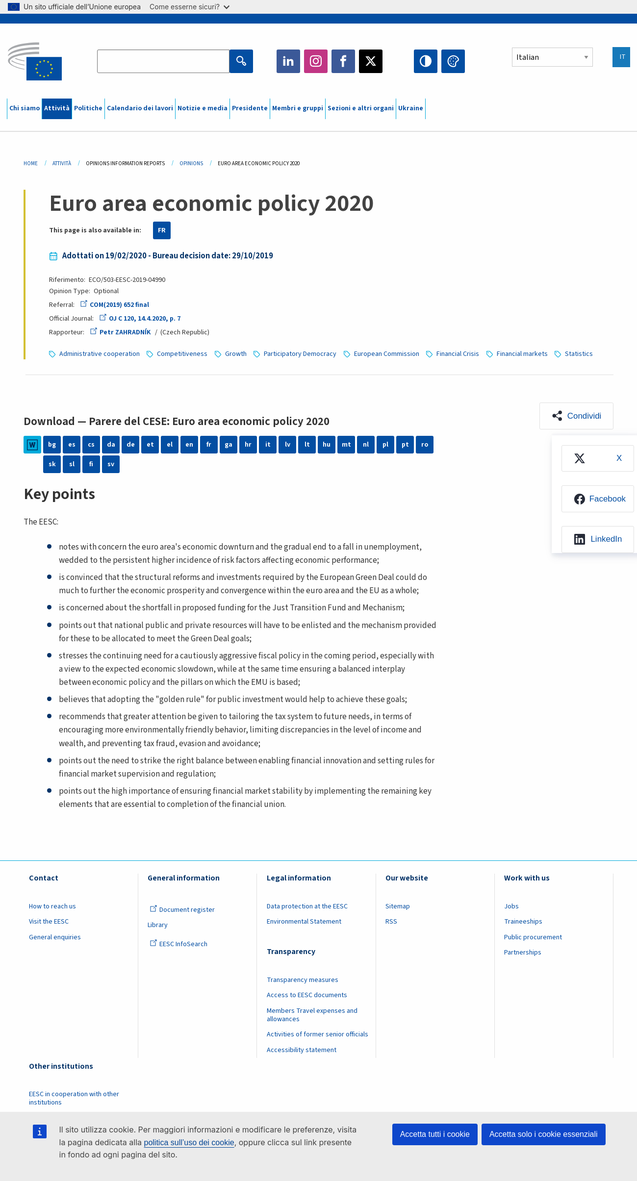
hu (327, 445)
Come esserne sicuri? (189, 6)
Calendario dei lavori (140, 108)
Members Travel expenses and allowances (312, 1015)
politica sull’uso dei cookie (189, 1142)
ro (424, 445)
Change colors (453, 61)
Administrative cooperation (99, 354)
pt (405, 445)
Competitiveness (182, 354)
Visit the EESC (49, 922)
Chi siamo (24, 108)
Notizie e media (203, 108)
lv (287, 445)
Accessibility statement (301, 1050)
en (189, 445)
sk (52, 464)
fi (91, 464)
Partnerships (522, 952)
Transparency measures (302, 980)
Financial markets (522, 354)
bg (52, 445)
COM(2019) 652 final (114, 305)
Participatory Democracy (300, 354)
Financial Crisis (457, 354)
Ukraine (410, 108)
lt (307, 445)
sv (110, 464)
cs (91, 445)
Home (31, 163)
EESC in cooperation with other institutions (74, 1098)
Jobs (511, 906)
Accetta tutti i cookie (435, 1134)
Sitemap (397, 906)
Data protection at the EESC (307, 906)
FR (162, 230)
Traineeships (523, 922)
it (268, 445)
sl (72, 464)
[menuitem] (597, 458)
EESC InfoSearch (178, 944)
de (131, 445)
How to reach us (52, 906)
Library (158, 925)
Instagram (316, 61)
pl (385, 445)
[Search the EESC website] (163, 61)
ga (228, 445)
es (72, 445)
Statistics (579, 354)
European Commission (386, 354)
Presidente (250, 108)
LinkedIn (288, 61)
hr (248, 445)
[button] (576, 415)
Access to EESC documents (307, 995)
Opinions (191, 163)
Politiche (88, 108)
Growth (236, 354)
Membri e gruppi (297, 108)
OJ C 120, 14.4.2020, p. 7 (139, 319)
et (150, 445)
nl (366, 445)
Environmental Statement (304, 922)
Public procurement (533, 937)
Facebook (343, 61)
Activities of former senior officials (317, 1034)
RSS (391, 922)
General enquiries (55, 937)
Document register (182, 910)
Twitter (370, 61)
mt (346, 445)
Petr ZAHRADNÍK (120, 332)
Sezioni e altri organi (361, 108)
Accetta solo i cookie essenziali (543, 1134)
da (111, 445)
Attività (57, 108)
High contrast (425, 61)
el (170, 445)
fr (208, 445)
